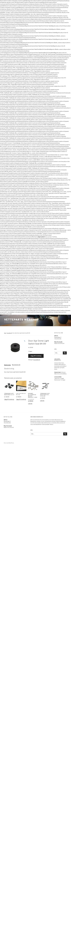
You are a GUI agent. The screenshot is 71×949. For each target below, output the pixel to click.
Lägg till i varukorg (35, 356)
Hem (5, 333)
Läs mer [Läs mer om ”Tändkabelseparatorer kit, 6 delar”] (42, 400)
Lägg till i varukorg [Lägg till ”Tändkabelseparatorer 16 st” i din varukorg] (9, 399)
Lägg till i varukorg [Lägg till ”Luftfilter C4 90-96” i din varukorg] (21, 399)
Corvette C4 (9, 333)
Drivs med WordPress (9, 442)
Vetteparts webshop (21, 319)
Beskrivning (7, 364)
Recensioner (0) (16, 364)
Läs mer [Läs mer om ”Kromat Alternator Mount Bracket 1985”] (30, 403)
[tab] (7, 365)
